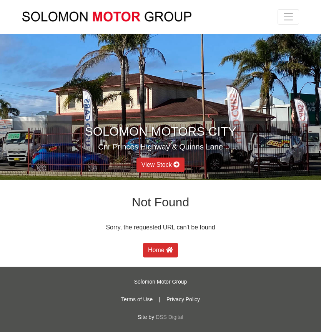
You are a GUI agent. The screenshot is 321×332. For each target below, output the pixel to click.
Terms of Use (137, 299)
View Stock (160, 164)
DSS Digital (169, 317)
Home (160, 250)
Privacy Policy (183, 299)
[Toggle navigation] (288, 17)
